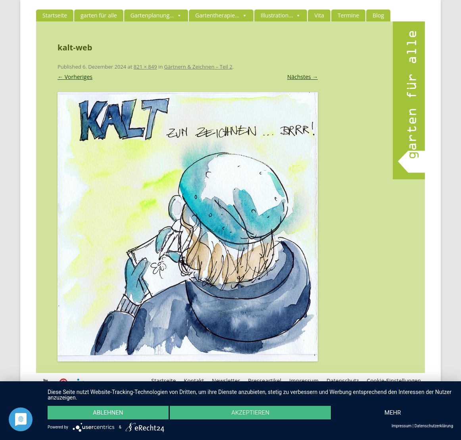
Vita (319, 15)
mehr (392, 412)
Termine (348, 15)
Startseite (54, 15)
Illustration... (281, 15)
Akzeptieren (250, 412)
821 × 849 (145, 66)
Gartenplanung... (156, 15)
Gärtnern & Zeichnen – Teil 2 (198, 66)
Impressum (401, 426)
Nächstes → (302, 77)
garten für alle (99, 15)
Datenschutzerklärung (434, 426)
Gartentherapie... (221, 15)
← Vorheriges (75, 77)
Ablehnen (108, 412)
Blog (378, 15)
